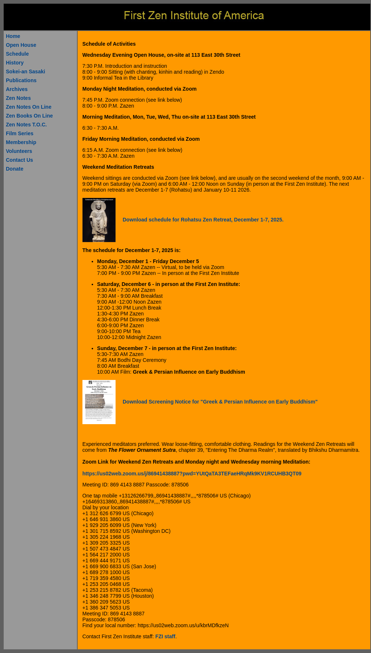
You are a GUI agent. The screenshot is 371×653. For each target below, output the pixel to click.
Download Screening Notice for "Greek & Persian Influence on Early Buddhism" (220, 402)
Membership (21, 142)
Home (13, 36)
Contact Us (19, 160)
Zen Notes (18, 98)
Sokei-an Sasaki (25, 71)
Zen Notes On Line (29, 107)
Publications (21, 80)
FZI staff (165, 636)
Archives (17, 89)
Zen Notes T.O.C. (26, 125)
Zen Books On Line (29, 116)
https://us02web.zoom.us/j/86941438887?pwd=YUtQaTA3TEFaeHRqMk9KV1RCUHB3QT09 (191, 473)
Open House (21, 45)
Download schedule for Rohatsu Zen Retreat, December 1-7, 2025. (203, 220)
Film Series (19, 133)
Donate (14, 169)
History (15, 63)
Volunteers (19, 151)
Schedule (17, 54)
